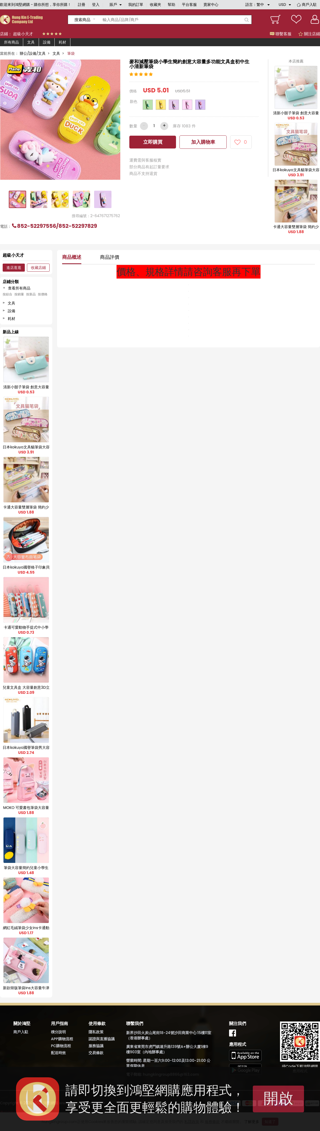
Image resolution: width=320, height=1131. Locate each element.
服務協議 (96, 1045)
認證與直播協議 (102, 1039)
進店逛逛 (13, 267)
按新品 (31, 294)
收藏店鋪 (38, 267)
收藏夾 (155, 4)
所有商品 (11, 42)
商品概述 (71, 257)
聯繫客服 (280, 34)
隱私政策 (96, 1032)
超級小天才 (23, 34)
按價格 (42, 294)
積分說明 (58, 1032)
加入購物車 (203, 142)
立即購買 (152, 142)
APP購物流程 (62, 1039)
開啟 (278, 1098)
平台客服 (189, 4)
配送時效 (58, 1052)
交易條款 (96, 1052)
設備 (46, 42)
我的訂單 (135, 4)
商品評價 (109, 257)
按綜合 (7, 294)
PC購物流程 (61, 1045)
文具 (31, 42)
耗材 (62, 42)
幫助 (171, 4)
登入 (95, 4)
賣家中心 (210, 4)
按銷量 (19, 294)
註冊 (81, 4)
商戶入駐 (309, 4)
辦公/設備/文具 (33, 53)
